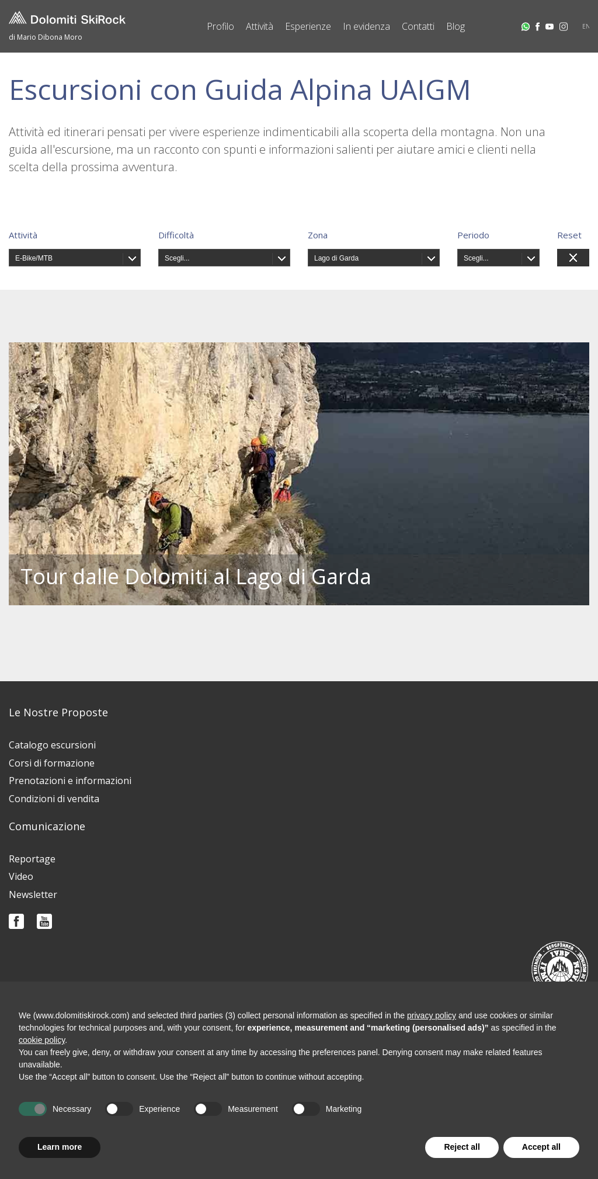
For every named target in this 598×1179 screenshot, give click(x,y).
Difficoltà (176, 235)
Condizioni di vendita (54, 798)
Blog (455, 26)
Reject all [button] (461, 1147)
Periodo (473, 235)
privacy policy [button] (431, 1015)
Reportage (32, 858)
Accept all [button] (541, 1147)
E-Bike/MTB (34, 258)
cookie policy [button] (42, 1040)
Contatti (418, 26)
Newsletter (33, 894)
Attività (259, 26)
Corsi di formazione (52, 763)
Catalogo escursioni (52, 744)
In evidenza (366, 26)
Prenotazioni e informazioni (70, 780)
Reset (569, 235)
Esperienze (308, 26)
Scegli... (177, 258)
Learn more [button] (59, 1147)
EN (586, 26)
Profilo (220, 26)
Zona (318, 235)
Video (21, 876)
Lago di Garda (336, 258)
